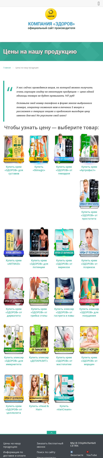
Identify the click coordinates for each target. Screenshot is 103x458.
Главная (7, 67)
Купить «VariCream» (64, 342)
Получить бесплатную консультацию (16, 397)
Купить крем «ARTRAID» (14, 229)
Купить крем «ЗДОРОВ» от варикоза (64, 231)
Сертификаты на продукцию (13, 406)
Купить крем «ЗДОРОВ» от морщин (89, 307)
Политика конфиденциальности (79, 453)
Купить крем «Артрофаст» (89, 157)
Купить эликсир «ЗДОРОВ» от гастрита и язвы (64, 269)
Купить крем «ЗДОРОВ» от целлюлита (13, 344)
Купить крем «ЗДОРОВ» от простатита (89, 193)
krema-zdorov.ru (54, 420)
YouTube (92, 389)
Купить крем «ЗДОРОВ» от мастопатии (64, 307)
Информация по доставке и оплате (14, 389)
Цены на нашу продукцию (12, 380)
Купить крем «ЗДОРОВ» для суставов (14, 159)
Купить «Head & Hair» (39, 342)
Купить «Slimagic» (39, 157)
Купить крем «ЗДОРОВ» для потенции (39, 231)
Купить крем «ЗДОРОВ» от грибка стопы (39, 269)
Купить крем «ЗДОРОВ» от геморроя (64, 159)
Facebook (77, 394)
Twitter (92, 394)
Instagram (78, 398)
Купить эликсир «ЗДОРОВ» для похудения (89, 269)
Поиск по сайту (46, 387)
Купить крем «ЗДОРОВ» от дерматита (13, 269)
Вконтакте (77, 389)
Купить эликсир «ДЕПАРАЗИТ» (39, 305)
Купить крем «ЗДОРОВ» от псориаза (89, 231)
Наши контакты (46, 392)
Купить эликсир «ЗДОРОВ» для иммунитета (14, 307)
